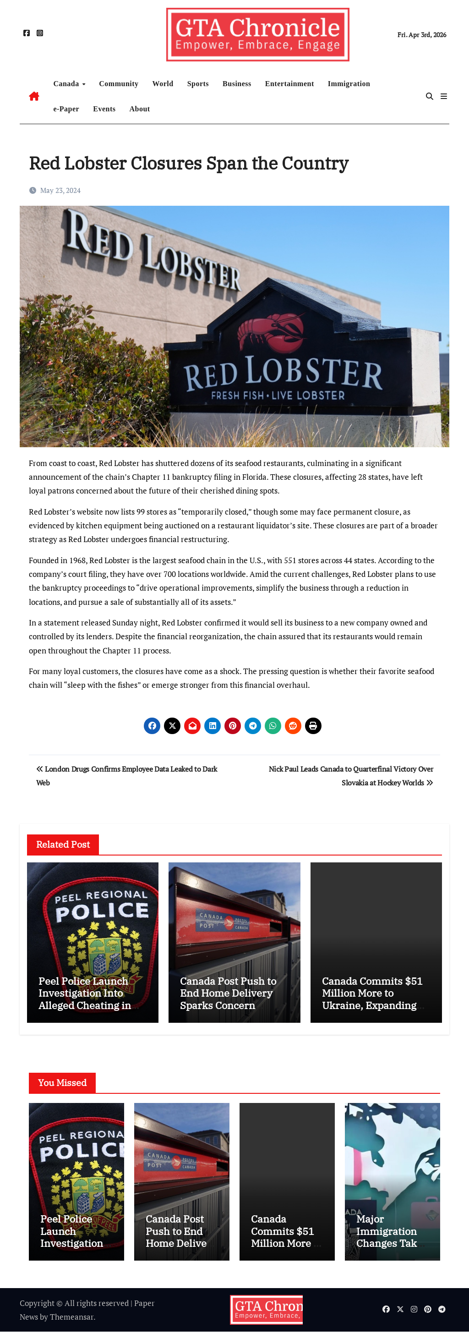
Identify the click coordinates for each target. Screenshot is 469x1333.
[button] (444, 96)
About (139, 109)
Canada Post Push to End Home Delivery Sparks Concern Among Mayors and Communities (228, 1005)
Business (237, 84)
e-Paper (66, 109)
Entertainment (289, 84)
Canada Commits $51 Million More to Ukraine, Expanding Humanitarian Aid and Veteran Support (375, 1005)
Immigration (349, 84)
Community (118, 84)
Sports (198, 84)
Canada (67, 84)
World (163, 84)
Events (104, 109)
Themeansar (71, 1317)
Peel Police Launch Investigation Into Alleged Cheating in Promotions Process (85, 999)
